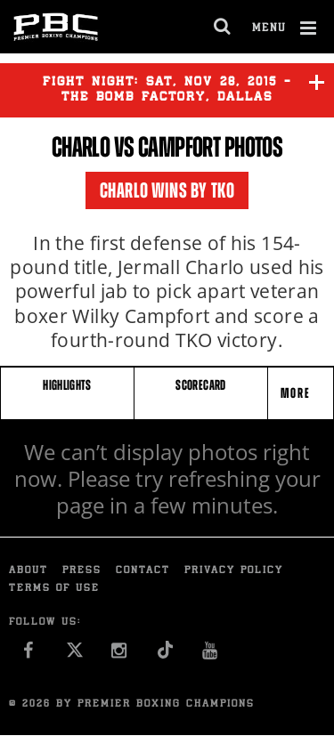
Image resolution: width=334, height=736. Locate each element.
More (297, 392)
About (28, 571)
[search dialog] (223, 26)
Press (82, 571)
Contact (143, 571)
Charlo (81, 147)
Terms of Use (54, 588)
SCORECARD (200, 384)
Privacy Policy (233, 571)
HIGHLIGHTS (67, 384)
